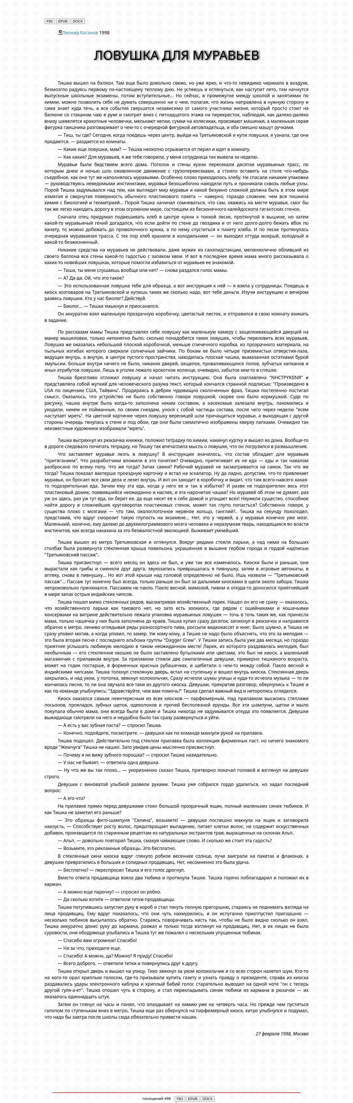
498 (167, 1098)
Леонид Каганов (80, 32)
